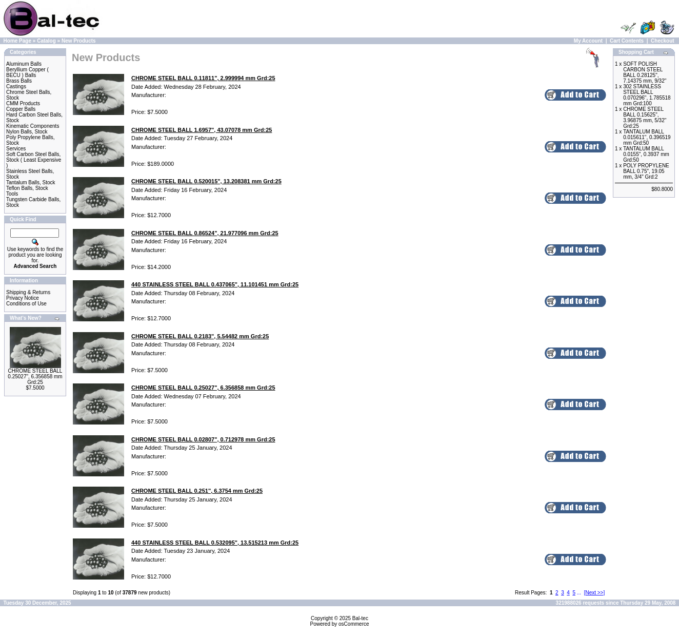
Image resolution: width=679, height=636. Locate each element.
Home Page (17, 41)
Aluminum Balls (24, 64)
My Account (588, 41)
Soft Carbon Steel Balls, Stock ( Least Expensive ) (33, 159)
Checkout (662, 41)
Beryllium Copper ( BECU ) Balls (27, 72)
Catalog (46, 41)
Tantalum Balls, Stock (30, 182)
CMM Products (23, 103)
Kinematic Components (32, 126)
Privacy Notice (22, 298)
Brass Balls (19, 81)
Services (16, 148)
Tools (12, 194)
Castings (16, 86)
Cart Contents (627, 41)
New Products (79, 41)
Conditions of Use (26, 303)
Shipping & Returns (28, 292)
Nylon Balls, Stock (27, 131)
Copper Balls (20, 109)
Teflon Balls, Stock (27, 188)
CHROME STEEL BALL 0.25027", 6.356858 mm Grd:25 (35, 376)
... (579, 592)
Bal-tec (360, 618)
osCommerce (353, 624)
